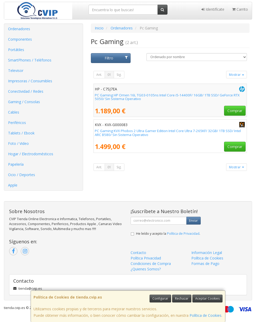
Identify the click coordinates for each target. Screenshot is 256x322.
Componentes (20, 39)
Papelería (16, 164)
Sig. (119, 74)
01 (109, 74)
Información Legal (206, 252)
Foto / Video (18, 143)
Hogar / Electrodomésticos (30, 153)
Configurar (160, 298)
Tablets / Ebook (21, 133)
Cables (13, 112)
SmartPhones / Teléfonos (29, 60)
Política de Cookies (205, 315)
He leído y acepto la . (168, 233)
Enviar (193, 220)
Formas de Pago (205, 263)
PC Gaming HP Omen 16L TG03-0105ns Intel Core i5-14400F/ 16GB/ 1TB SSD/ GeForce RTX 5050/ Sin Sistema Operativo (167, 97)
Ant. (99, 74)
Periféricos (17, 122)
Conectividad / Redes (25, 91)
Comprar (234, 110)
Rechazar (181, 298)
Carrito (240, 9)
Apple (12, 185)
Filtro (116, 57)
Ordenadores (19, 28)
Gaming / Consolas (24, 101)
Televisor (15, 70)
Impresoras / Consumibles (30, 80)
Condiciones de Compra (151, 263)
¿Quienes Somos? (146, 269)
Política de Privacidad (183, 233)
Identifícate (212, 9)
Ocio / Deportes (21, 174)
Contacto (138, 252)
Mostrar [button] (236, 74)
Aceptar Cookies (207, 298)
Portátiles (16, 49)
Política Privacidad (146, 258)
